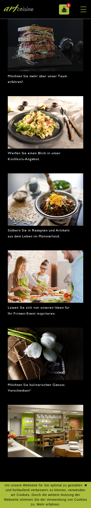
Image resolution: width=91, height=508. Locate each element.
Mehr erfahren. (48, 504)
